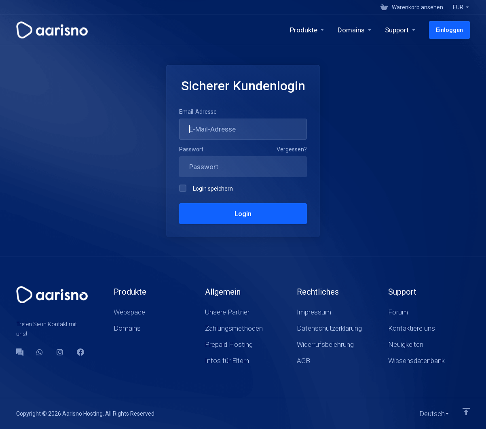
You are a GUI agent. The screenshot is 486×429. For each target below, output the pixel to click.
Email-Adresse (198, 111)
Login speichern (206, 188)
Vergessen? (292, 149)
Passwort (191, 149)
